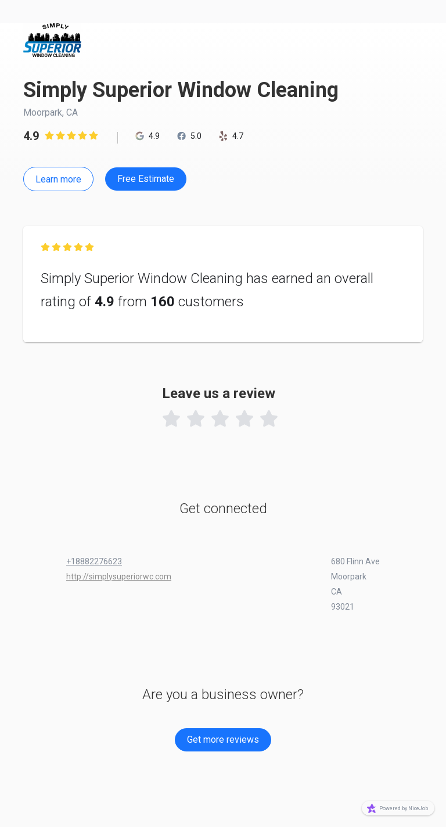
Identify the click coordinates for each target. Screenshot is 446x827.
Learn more (58, 179)
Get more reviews (223, 739)
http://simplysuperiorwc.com (118, 576)
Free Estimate (145, 178)
